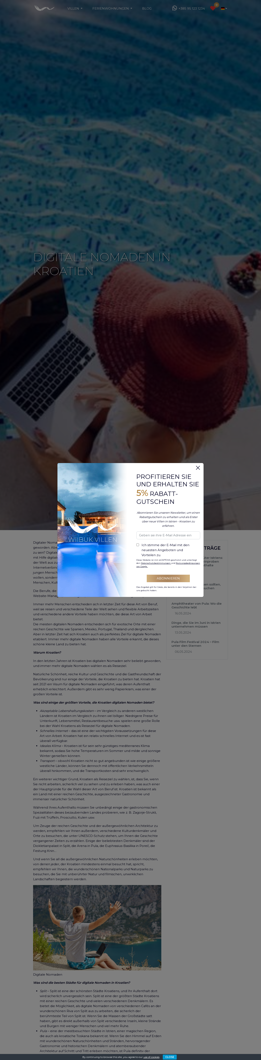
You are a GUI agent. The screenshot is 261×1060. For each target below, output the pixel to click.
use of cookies (151, 1057)
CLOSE (169, 1057)
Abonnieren (168, 578)
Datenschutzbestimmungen (156, 563)
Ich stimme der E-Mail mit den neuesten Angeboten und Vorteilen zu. (165, 550)
